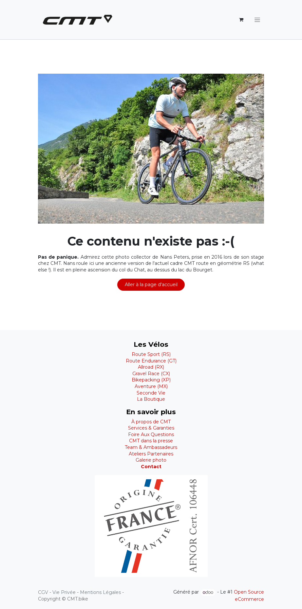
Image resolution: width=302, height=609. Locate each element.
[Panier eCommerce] (241, 19)
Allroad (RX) (151, 367)
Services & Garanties (151, 428)
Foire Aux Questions (151, 434)
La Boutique (151, 399)
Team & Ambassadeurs (151, 447)
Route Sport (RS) (151, 354)
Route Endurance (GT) (151, 361)
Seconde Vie (151, 393)
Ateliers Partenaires (151, 454)
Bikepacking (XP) (151, 380)
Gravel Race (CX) (151, 374)
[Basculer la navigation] (257, 20)
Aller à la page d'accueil (151, 284)
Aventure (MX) (151, 386)
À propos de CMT (151, 422)
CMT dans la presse (151, 441)
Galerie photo (151, 460)
